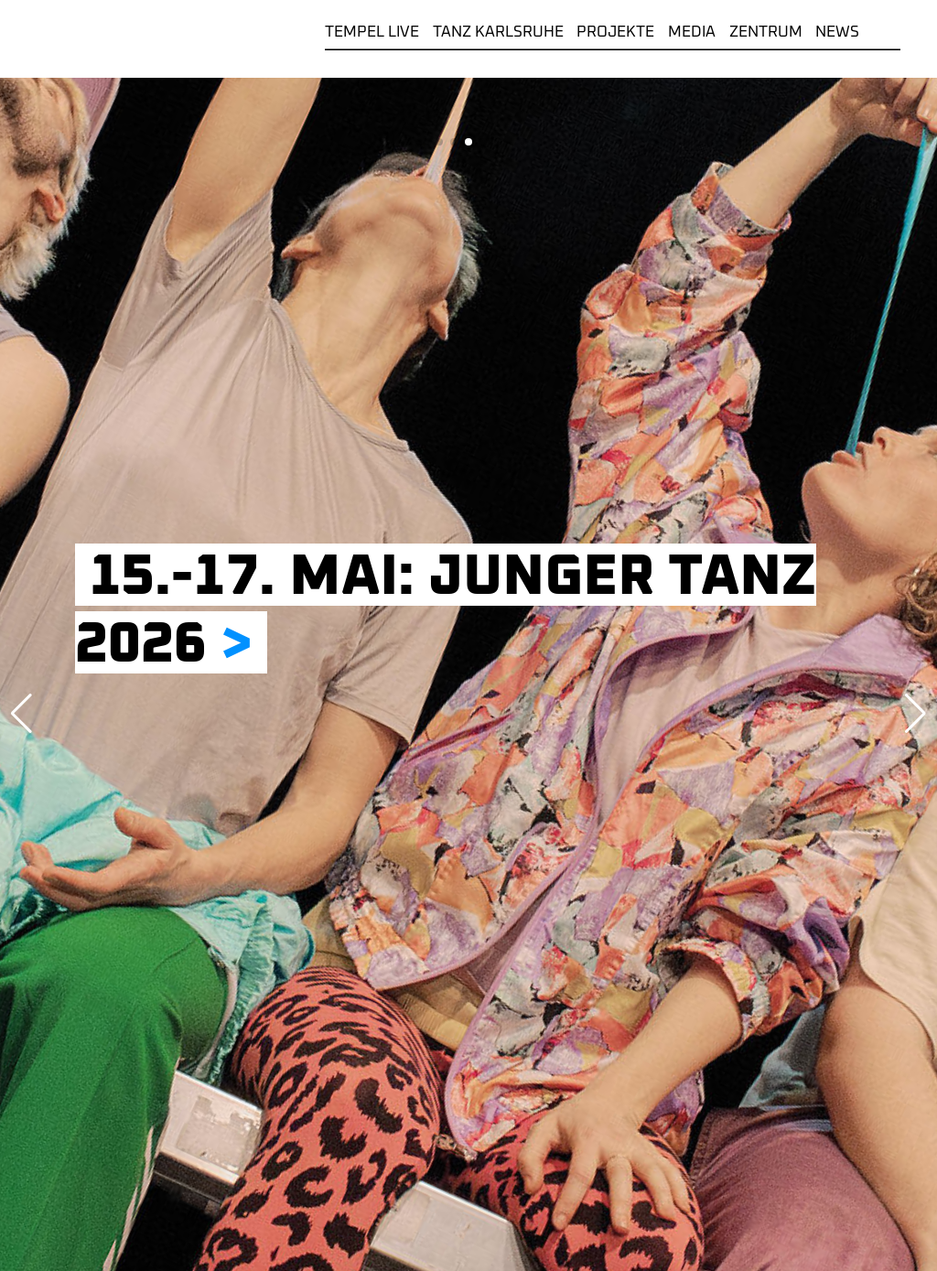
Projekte (615, 32)
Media (692, 32)
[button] (439, 141)
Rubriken (886, 32)
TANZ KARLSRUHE (498, 32)
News (837, 32)
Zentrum (765, 32)
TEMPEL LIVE (372, 32)
